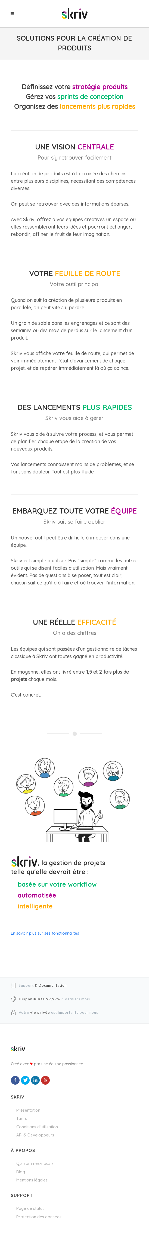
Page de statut (30, 1208)
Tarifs (21, 1118)
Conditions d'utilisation (37, 1126)
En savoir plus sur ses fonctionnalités (45, 933)
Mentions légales (32, 1180)
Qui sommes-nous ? (35, 1163)
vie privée (40, 1012)
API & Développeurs (35, 1135)
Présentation (28, 1110)
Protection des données (38, 1216)
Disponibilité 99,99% (39, 999)
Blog (20, 1171)
